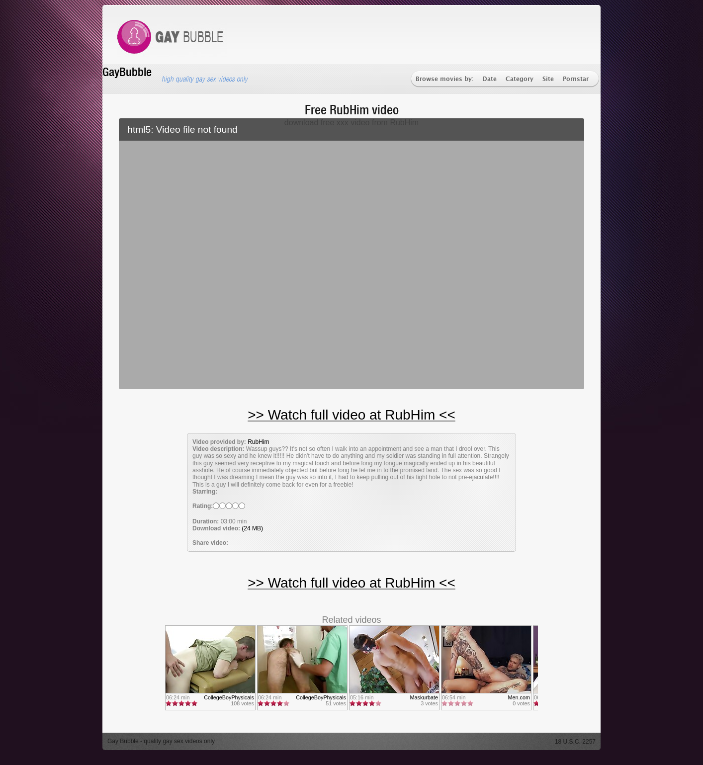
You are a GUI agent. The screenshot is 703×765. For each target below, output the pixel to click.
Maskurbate (424, 697)
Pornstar (576, 79)
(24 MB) (252, 528)
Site (548, 79)
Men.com (519, 697)
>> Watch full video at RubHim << (351, 415)
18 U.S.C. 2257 (575, 741)
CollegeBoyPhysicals (229, 697)
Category (519, 79)
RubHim (258, 441)
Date (489, 79)
